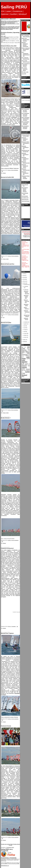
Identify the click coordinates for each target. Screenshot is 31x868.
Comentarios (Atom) (10, 847)
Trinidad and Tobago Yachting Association (25, 177)
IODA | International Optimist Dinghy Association (25, 119)
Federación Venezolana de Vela (25, 173)
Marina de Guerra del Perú (7, 264)
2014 (24, 275)
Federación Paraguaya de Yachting (25, 166)
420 (22, 347)
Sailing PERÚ (14, 7)
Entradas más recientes (5, 844)
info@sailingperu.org (5, 865)
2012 (24, 279)
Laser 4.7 (27, 355)
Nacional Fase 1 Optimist (7, 633)
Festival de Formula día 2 (7, 548)
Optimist (4, 721)
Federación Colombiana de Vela (25, 147)
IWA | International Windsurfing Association (25, 127)
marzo (25, 333)
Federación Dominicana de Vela (25, 154)
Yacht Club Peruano (25, 201)
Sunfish (7, 412)
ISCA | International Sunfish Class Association (25, 123)
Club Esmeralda (25, 196)
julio (25, 325)
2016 (24, 273)
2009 (24, 339)
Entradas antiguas (16, 844)
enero (25, 337)
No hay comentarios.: (14, 170)
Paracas (4, 412)
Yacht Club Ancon (25, 199)
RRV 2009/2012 (27, 370)
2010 (24, 283)
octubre (25, 289)
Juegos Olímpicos (26, 352)
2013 (24, 277)
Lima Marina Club (25, 197)
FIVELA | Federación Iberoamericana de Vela (26, 49)
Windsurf (4, 543)
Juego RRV (24, 73)
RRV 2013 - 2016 (25, 72)
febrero (25, 335)
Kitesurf (23, 355)
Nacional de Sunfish (6, 322)
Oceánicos (24, 365)
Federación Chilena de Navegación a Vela (25, 143)
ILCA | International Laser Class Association (25, 114)
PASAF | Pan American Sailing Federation (25, 39)
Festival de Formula (6, 726)
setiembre (26, 322)
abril (25, 331)
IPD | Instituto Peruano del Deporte (24, 69)
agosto (25, 323)
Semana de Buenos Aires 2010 (8, 46)
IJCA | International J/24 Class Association (25, 110)
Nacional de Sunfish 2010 (7, 177)
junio (25, 327)
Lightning (26, 363)
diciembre (26, 284)
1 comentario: (13, 626)
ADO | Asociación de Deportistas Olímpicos (26, 65)
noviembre (26, 286)
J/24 (3, 317)
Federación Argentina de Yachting (25, 139)
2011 (24, 281)
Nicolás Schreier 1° (6, 417)
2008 (24, 341)
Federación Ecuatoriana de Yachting (25, 159)
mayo (25, 329)
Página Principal (11, 845)
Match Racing (24, 364)
